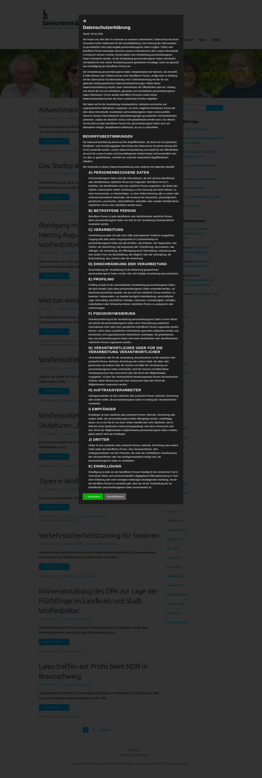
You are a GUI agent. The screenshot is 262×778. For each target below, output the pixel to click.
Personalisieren (115, 496)
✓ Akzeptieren (93, 496)
